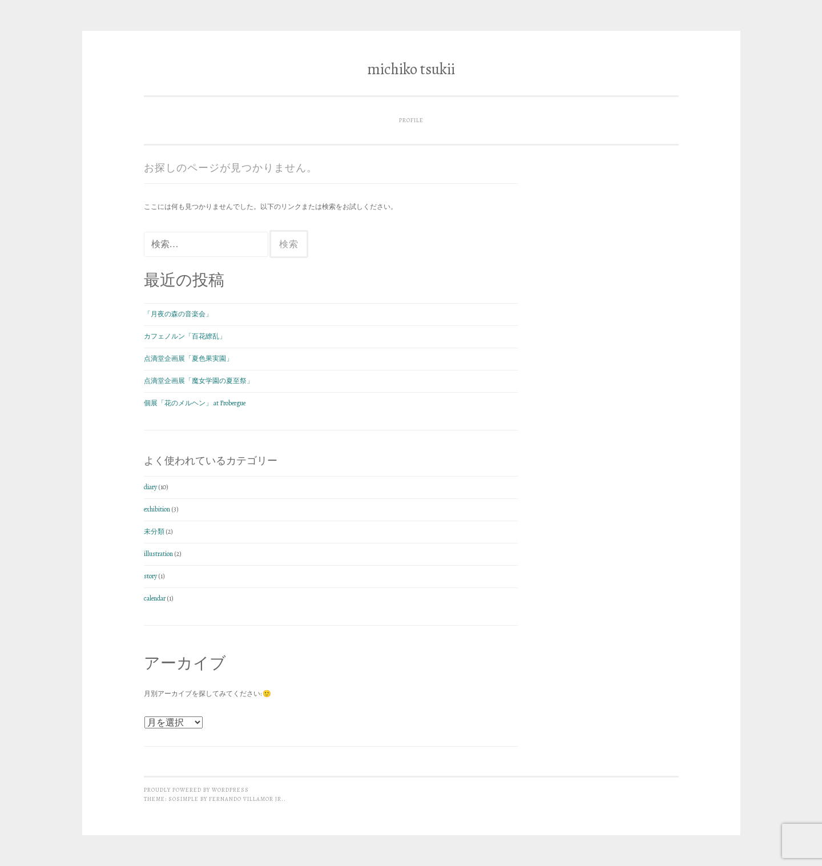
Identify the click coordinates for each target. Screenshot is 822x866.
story (150, 576)
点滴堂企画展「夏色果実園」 (188, 358)
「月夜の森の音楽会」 (178, 314)
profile (411, 120)
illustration (158, 553)
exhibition (157, 509)
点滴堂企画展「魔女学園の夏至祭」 (198, 380)
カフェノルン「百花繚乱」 (185, 336)
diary (150, 487)
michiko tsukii (411, 69)
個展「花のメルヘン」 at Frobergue (194, 403)
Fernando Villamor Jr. (246, 799)
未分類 (154, 531)
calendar (155, 598)
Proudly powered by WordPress (196, 790)
